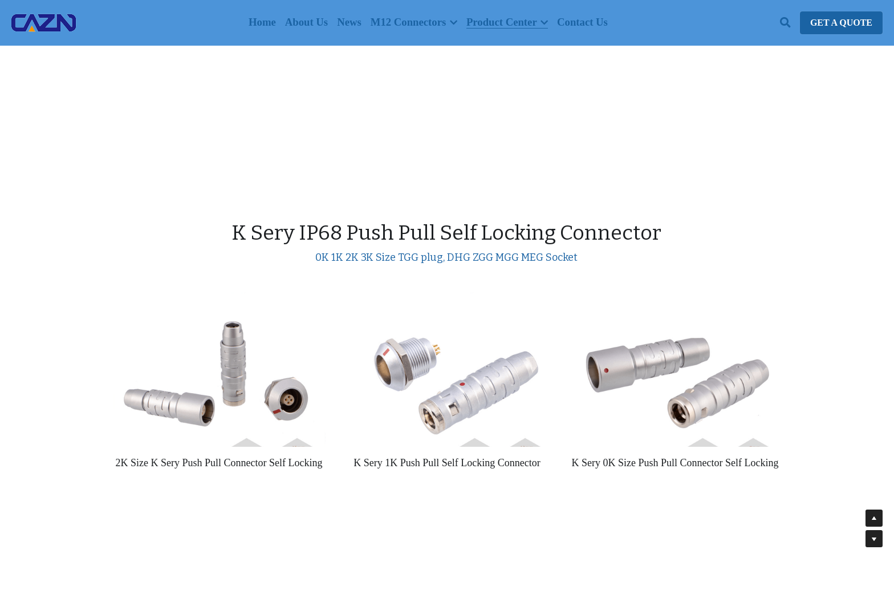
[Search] (785, 23)
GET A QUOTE (841, 22)
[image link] (43, 22)
